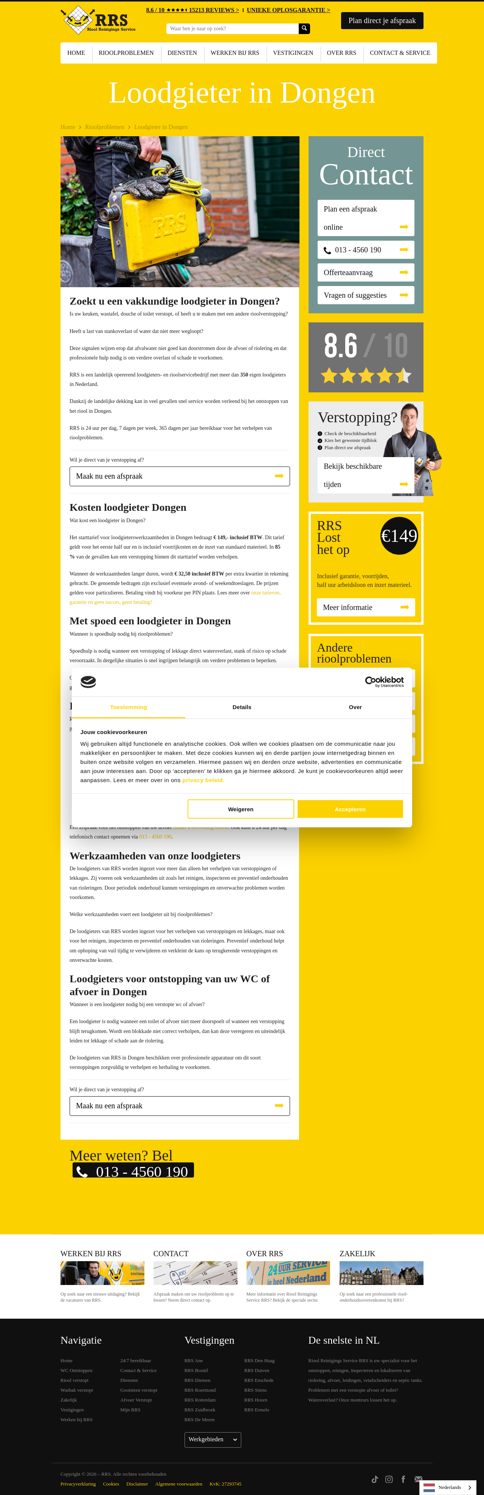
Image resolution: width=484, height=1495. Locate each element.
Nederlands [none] (442, 1487)
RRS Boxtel (196, 1370)
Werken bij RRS (235, 53)
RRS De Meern (200, 1419)
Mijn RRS (130, 1410)
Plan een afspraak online (350, 218)
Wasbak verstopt (76, 1390)
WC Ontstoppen (76, 1370)
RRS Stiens (255, 1390)
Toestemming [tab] (128, 707)
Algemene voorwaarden (179, 1484)
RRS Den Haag (259, 1360)
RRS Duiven (256, 1370)
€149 (399, 536)
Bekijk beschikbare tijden (353, 475)
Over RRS (342, 53)
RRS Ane (194, 1360)
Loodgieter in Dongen (161, 127)
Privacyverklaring (78, 1484)
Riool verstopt (74, 1380)
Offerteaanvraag (348, 272)
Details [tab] (242, 707)
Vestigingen (293, 53)
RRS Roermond (200, 1390)
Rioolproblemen (126, 53)
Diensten (182, 53)
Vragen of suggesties (355, 295)
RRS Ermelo (256, 1410)
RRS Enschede (259, 1380)
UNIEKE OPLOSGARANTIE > (288, 10)
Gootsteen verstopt (138, 1390)
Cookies (111, 1484)
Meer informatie (347, 607)
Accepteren (350, 809)
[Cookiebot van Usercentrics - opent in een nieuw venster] (371, 682)
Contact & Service (400, 53)
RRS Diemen (198, 1380)
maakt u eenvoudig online (200, 827)
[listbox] (447, 1487)
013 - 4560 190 (155, 837)
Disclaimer (137, 1484)
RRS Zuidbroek (200, 1410)
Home (76, 53)
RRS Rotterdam (200, 1400)
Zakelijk (357, 1253)
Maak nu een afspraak (109, 476)
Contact (171, 1253)
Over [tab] (355, 707)
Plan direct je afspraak (382, 20)
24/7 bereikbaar (135, 1360)
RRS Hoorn (255, 1400)
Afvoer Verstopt (136, 1400)
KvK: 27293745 (225, 1484)
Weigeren (240, 809)
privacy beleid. (203, 780)
